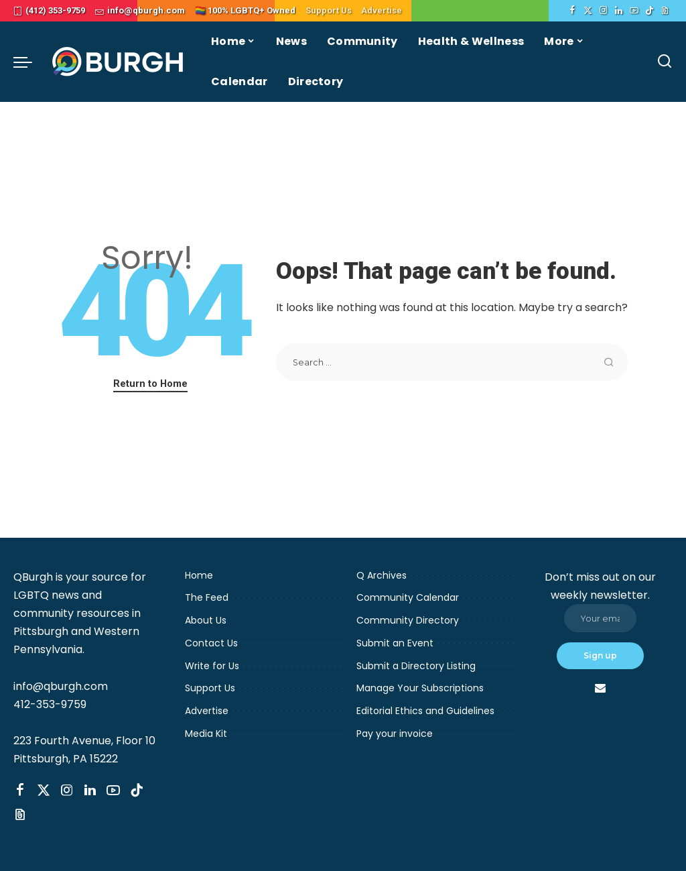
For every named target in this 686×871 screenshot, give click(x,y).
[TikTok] (649, 10)
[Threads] (665, 10)
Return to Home (150, 384)
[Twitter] (588, 10)
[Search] (665, 61)
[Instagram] (603, 10)
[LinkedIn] (618, 10)
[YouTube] (634, 10)
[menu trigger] (29, 61)
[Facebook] (572, 10)
